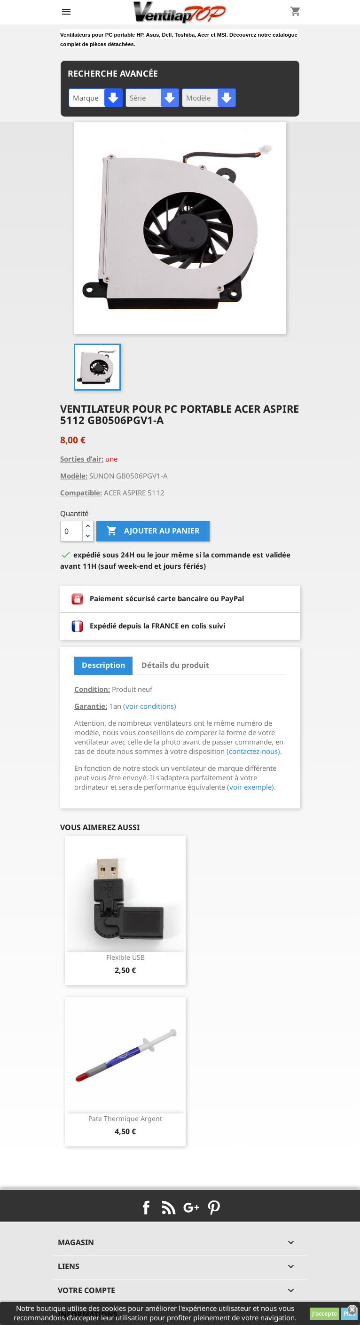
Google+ (191, 1207)
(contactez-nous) (253, 751)
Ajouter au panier (153, 531)
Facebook (146, 1207)
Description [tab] (103, 665)
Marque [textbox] (85, 97)
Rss (168, 1207)
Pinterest (213, 1207)
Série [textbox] (138, 97)
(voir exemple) (250, 787)
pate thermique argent (125, 1118)
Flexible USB (125, 957)
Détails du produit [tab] (175, 665)
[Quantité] (71, 531)
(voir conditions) (149, 706)
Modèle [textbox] (198, 97)
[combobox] (96, 97)
